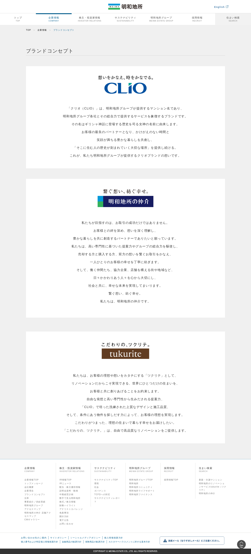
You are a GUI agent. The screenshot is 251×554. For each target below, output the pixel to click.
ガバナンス (100, 491)
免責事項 (64, 513)
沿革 (26, 498)
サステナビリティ (125, 19)
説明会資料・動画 (68, 491)
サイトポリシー (58, 538)
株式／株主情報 (67, 502)
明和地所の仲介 (207, 493)
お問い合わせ (66, 524)
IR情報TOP (65, 480)
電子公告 (64, 520)
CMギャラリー (32, 519)
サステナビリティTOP (106, 480)
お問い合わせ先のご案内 (34, 538)
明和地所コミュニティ (141, 487)
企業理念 (29, 491)
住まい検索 (233, 19)
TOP (28, 30)
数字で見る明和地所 (70, 498)
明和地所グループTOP (141, 480)
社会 (96, 487)
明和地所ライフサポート (142, 491)
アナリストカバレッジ (71, 509)
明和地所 (134, 483)
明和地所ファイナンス (141, 494)
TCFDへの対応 (102, 494)
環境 (96, 483)
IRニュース (65, 483)
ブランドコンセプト (34, 494)
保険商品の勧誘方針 (95, 542)
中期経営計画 (66, 494)
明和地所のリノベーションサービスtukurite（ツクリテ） (212, 486)
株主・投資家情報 (90, 19)
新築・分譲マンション (210, 480)
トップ (18, 19)
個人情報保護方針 (113, 538)
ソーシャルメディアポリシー (85, 538)
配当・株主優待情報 (70, 487)
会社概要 (29, 487)
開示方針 (64, 516)
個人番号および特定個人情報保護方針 (39, 542)
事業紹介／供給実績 (34, 502)
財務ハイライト (67, 505)
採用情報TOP (171, 480)
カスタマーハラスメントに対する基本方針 (129, 542)
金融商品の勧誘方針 (72, 542)
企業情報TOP (31, 480)
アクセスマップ (32, 509)
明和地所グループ (161, 19)
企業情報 (54, 19)
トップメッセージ (33, 483)
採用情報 (197, 19)
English (221, 7)
